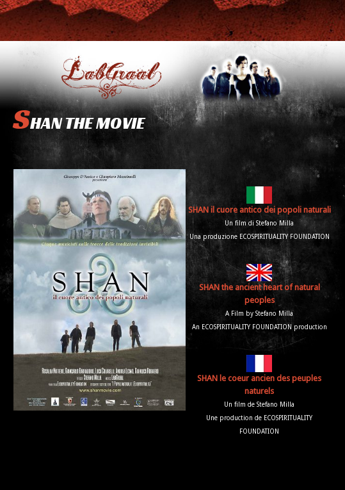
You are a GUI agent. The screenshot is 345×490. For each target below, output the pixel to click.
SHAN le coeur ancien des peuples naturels (259, 377)
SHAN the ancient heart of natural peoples (259, 286)
